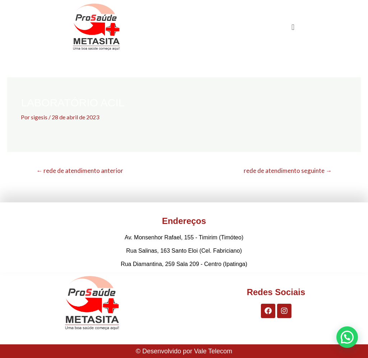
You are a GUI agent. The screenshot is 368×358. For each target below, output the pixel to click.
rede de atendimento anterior (79, 170)
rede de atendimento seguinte (288, 170)
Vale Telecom (213, 351)
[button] (293, 27)
